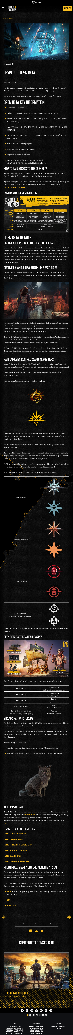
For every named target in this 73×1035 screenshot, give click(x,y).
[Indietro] (8, 18)
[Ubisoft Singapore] (14, 1027)
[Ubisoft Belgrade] (14, 1029)
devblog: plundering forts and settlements (18, 845)
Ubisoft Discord (11, 906)
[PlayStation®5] (36, 1029)
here (5, 823)
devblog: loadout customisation (15, 834)
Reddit (8, 900)
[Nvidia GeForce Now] (58, 1028)
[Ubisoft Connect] (36, 1027)
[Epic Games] (36, 1033)
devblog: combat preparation (13, 839)
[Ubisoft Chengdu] (14, 1033)
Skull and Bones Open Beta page (14, 187)
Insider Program (29, 815)
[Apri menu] (3, 8)
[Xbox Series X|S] (36, 1031)
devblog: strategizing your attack (15, 850)
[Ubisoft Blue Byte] (14, 1031)
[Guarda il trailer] (15, 997)
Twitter (8, 892)
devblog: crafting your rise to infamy (16, 862)
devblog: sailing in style (12, 856)
